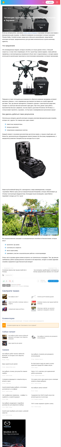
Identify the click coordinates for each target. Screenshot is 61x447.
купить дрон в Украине (30, 33)
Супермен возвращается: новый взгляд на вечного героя (14, 380)
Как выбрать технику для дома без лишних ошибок (14, 372)
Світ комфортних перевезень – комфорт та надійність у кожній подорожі (14, 396)
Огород (36, 367)
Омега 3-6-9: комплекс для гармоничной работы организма (43, 372)
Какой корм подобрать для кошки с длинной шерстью (15, 412)
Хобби (7, 399)
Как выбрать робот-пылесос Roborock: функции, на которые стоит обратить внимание (13, 355)
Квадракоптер (9, 275)
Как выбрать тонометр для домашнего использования (42, 355)
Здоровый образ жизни (10, 367)
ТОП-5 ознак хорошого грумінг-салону (42, 403)
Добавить (41, 281)
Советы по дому (9, 375)
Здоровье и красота (39, 359)
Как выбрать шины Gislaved (39, 387)
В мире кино (8, 383)
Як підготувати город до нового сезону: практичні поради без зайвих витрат (42, 364)
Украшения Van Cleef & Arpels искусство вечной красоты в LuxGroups (42, 396)
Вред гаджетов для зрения (9, 364)
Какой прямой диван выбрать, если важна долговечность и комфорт (14, 388)
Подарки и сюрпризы (38, 399)
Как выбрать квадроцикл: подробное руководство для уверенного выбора (13, 404)
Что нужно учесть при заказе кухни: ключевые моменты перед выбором (44, 380)
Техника (7, 359)
